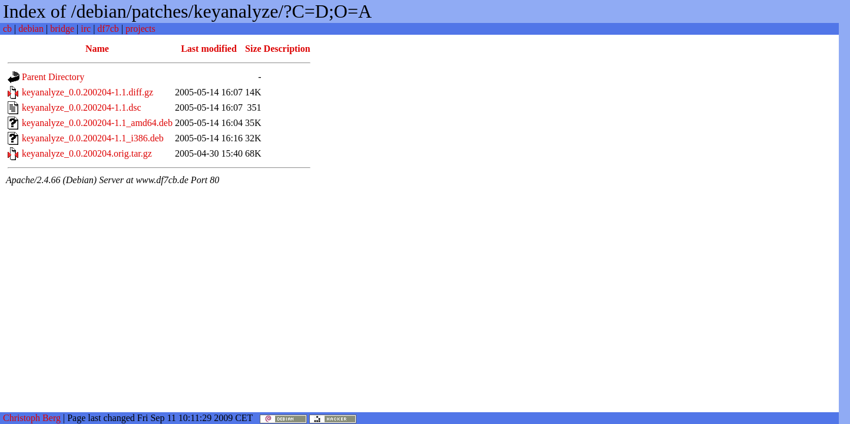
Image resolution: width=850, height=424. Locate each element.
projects (140, 29)
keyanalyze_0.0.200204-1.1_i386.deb (93, 138)
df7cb (107, 29)
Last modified (209, 49)
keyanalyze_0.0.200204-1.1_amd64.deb (97, 123)
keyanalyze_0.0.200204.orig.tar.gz (87, 153)
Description (287, 49)
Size (253, 49)
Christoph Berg (32, 418)
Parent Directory (53, 77)
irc (86, 29)
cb (7, 29)
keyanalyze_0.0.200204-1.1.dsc (81, 107)
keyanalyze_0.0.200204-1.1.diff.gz (87, 92)
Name (97, 49)
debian (31, 29)
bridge (62, 29)
